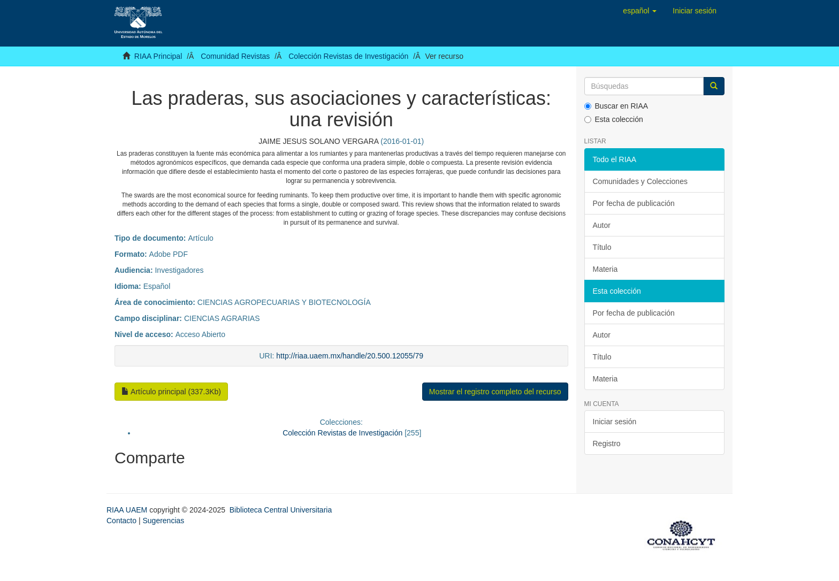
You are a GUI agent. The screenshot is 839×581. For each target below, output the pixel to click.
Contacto (121, 520)
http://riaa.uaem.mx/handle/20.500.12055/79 (349, 355)
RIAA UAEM (127, 510)
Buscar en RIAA (616, 106)
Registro (607, 443)
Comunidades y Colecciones (640, 181)
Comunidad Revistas (235, 56)
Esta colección (613, 119)
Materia (605, 269)
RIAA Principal (158, 56)
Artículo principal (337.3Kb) (171, 391)
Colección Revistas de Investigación (348, 56)
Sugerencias (163, 520)
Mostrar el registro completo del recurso (495, 391)
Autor (602, 225)
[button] (640, 10)
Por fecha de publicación (634, 203)
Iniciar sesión (615, 421)
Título (602, 247)
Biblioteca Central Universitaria (281, 510)
